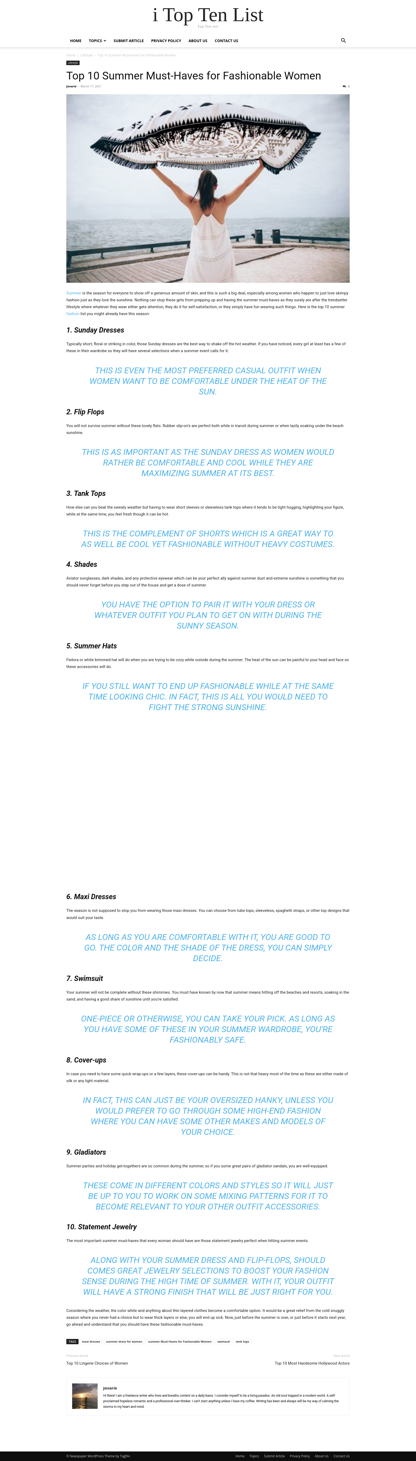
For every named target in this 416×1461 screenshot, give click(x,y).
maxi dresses (91, 1341)
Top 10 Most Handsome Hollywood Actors (312, 1363)
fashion (73, 313)
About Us (198, 40)
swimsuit (223, 1341)
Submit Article (129, 40)
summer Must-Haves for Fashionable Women (179, 1341)
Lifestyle (86, 55)
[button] (343, 41)
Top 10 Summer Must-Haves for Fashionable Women (193, 75)
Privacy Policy (166, 40)
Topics (95, 40)
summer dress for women (124, 1341)
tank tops (242, 1341)
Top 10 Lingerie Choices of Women (97, 1363)
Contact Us (226, 40)
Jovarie (71, 86)
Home (75, 40)
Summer (74, 293)
